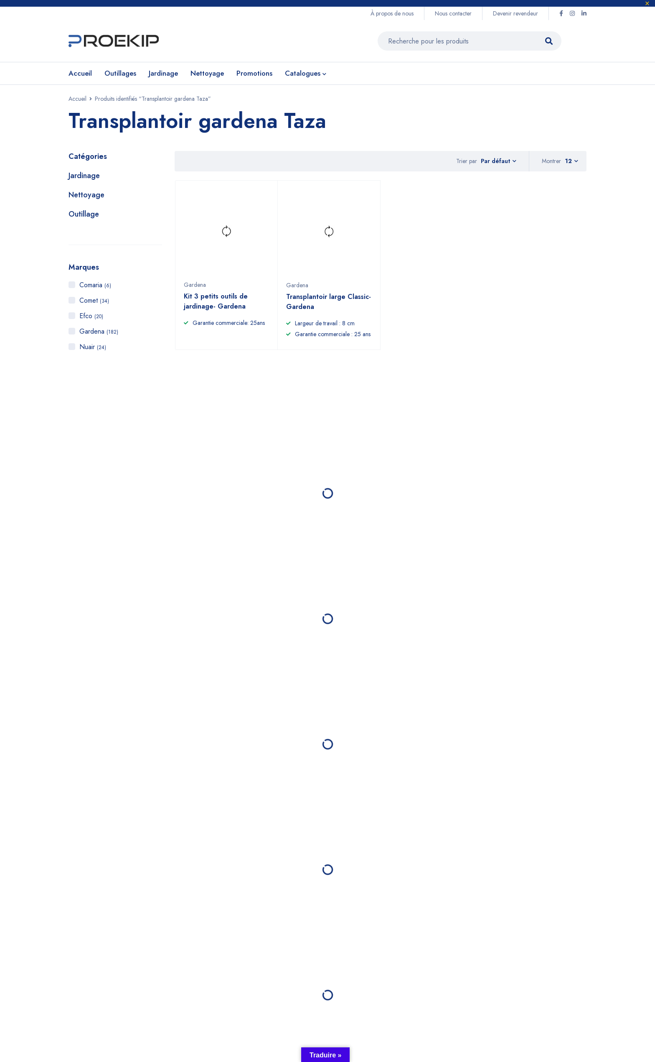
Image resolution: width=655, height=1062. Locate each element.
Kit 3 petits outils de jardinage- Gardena (216, 305)
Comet (94, 300)
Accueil (77, 98)
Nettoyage (86, 194)
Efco (91, 316)
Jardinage (84, 175)
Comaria (95, 285)
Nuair (92, 347)
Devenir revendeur (515, 13)
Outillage (84, 214)
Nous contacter (453, 13)
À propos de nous (392, 13)
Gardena (98, 331)
